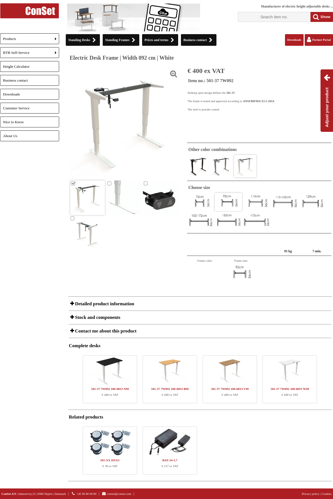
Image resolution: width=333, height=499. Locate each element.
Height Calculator (16, 66)
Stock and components (97, 317)
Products (31, 40)
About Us (10, 136)
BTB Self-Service (31, 54)
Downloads (11, 94)
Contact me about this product (105, 331)
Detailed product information (104, 303)
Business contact (15, 80)
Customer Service (16, 108)
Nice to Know (13, 122)
